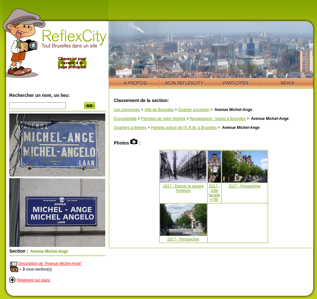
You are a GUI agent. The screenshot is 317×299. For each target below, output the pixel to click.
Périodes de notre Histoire (163, 118)
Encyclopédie (125, 118)
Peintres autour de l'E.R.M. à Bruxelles (184, 127)
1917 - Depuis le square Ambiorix (183, 188)
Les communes (127, 109)
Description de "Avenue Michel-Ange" (50, 263)
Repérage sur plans (33, 280)
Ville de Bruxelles (159, 109)
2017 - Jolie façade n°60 (214, 193)
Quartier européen (193, 109)
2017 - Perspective (244, 186)
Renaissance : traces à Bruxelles (218, 118)
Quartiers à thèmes (130, 127)
